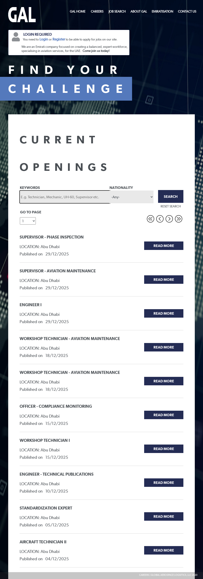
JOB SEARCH (117, 11)
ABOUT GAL (138, 11)
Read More (163, 246)
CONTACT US (187, 11)
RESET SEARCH (171, 206)
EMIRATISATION (162, 11)
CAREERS (97, 11)
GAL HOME (77, 11)
